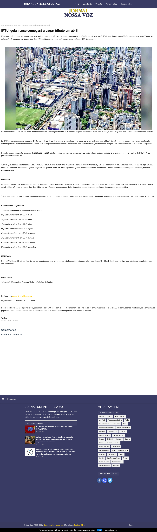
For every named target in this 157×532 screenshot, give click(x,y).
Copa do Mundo (104, 435)
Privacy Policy (111, 4)
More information (111, 530)
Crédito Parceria (118, 435)
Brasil (124, 424)
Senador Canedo (104, 466)
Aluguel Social (119, 416)
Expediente (87, 4)
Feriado (101, 443)
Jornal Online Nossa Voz (22, 296)
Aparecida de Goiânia (115, 420)
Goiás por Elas (104, 447)
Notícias (14, 25)
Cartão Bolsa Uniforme (106, 428)
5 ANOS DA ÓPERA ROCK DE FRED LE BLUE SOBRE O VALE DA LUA (54, 428)
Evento (127, 439)
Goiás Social (116, 447)
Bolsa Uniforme (104, 424)
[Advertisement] (78, 505)
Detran (101, 439)
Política (101, 458)
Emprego (119, 439)
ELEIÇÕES (110, 439)
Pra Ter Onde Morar (113, 458)
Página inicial (5, 25)
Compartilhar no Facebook (99, 480)
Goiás (10, 320)
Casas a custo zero (123, 428)
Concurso (123, 431)
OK (100, 530)
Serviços (116, 466)
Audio (127, 420)
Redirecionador (104, 462)
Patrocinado (112, 454)
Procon (125, 458)
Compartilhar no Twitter (110, 480)
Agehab (102, 416)
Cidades (102, 431)
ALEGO (109, 416)
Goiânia (3, 320)
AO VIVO (102, 420)
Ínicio (77, 4)
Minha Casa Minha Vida (120, 450)
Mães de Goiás (104, 450)
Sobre (131, 525)
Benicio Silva (79, 525)
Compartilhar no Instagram (104, 480)
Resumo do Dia (117, 462)
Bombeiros (116, 424)
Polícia (121, 454)
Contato (98, 4)
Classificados (126, 4)
